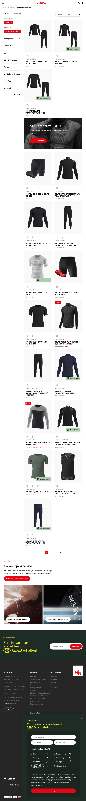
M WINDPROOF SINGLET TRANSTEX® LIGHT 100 (65, 493)
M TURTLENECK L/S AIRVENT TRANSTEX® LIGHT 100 (67, 443)
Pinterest (53, 687)
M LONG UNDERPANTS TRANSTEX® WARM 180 (35, 542)
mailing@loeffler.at (64, 782)
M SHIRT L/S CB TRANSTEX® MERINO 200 (37, 443)
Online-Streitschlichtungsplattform (39, 691)
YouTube (53, 682)
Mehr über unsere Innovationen (17, 579)
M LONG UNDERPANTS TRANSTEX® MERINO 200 (65, 244)
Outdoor (41, 762)
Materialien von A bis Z (38, 698)
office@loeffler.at (10, 703)
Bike (41, 754)
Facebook (53, 679)
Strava (52, 685)
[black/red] (57, 336)
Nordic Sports (64, 754)
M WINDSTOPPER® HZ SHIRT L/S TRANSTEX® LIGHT (67, 343)
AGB (11, 785)
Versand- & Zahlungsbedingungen (38, 678)
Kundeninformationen (38, 685)
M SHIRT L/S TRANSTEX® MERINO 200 (36, 244)
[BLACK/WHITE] (57, 188)
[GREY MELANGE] (27, 237)
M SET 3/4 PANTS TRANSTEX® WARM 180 (35, 112)
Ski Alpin (64, 762)
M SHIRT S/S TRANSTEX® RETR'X (36, 293)
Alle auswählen (61, 766)
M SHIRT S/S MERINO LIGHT (37, 492)
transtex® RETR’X (38, 141)
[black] (27, 56)
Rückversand (35, 682)
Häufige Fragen (36, 687)
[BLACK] (57, 385)
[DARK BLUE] (27, 486)
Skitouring (64, 758)
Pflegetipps (34, 701)
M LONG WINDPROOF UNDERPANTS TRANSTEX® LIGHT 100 (36, 393)
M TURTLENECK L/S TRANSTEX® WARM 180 (65, 392)
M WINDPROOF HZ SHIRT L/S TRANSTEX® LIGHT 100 (67, 195)
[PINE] (37, 486)
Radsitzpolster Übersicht (39, 696)
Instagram (53, 676)
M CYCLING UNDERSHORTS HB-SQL (37, 195)
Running (41, 758)
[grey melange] (27, 287)
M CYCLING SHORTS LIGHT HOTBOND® (66, 293)
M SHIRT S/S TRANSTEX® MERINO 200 (36, 343)
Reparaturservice (36, 704)
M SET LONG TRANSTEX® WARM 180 (66, 63)
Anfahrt (9, 710)
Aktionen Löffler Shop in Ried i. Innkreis (41, 766)
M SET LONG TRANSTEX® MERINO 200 (36, 63)
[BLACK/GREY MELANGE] (27, 437)
